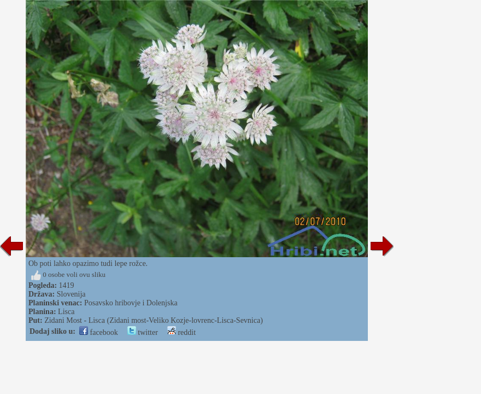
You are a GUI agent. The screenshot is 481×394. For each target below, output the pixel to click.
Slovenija (71, 294)
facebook (98, 332)
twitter (142, 332)
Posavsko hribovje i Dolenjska (131, 303)
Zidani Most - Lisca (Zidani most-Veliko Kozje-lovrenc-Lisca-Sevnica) (153, 320)
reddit (181, 332)
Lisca (66, 312)
